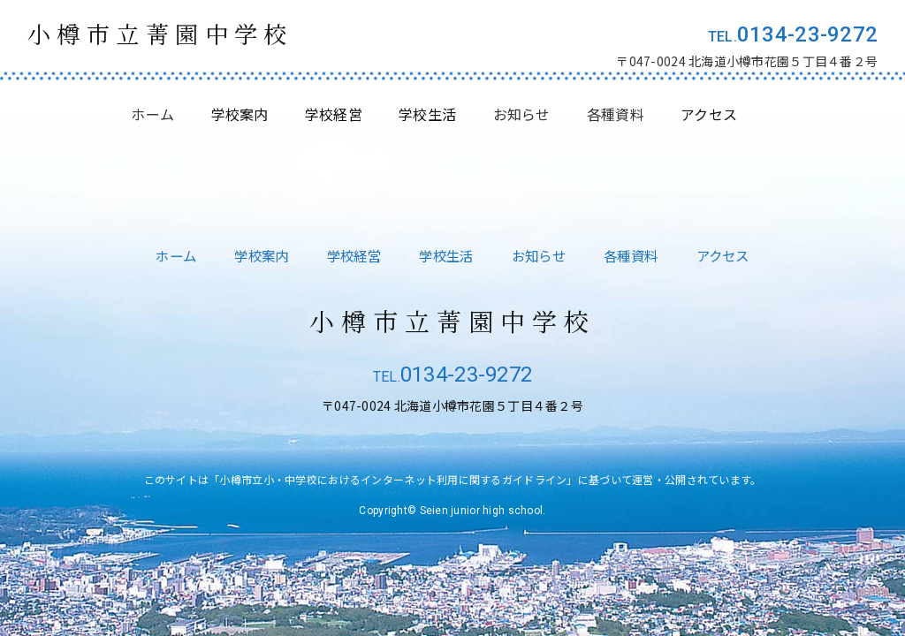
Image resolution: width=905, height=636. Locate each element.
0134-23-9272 (807, 34)
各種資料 (615, 115)
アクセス (732, 255)
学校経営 (349, 255)
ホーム (152, 115)
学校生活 (446, 255)
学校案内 (254, 255)
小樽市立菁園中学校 (170, 35)
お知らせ (522, 115)
